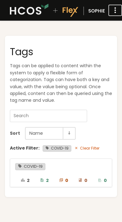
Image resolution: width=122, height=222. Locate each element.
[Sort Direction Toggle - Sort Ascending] (69, 133)
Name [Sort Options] (36, 133)
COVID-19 (57, 148)
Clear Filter (86, 148)
